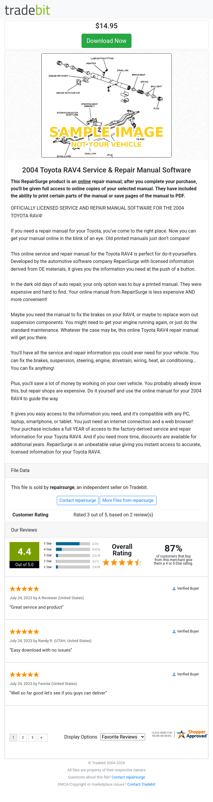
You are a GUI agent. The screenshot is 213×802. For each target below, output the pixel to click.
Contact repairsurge (77, 500)
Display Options (80, 737)
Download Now (107, 40)
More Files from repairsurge (128, 500)
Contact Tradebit (141, 784)
